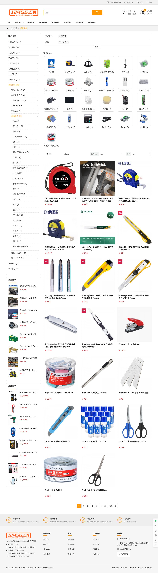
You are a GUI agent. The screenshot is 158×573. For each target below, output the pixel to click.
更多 (97, 47)
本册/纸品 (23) (17, 106)
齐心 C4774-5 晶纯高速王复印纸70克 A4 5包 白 (38, 334)
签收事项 (46, 554)
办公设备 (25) (13, 63)
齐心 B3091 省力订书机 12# (128, 344)
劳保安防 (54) (13, 58)
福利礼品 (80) (13, 269)
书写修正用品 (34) (18, 90)
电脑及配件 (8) (14, 69)
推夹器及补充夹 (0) (20, 168)
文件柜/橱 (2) (18, 173)
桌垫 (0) (16, 189)
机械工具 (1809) (14, 42)
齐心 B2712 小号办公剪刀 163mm (94, 490)
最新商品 (71, 544)
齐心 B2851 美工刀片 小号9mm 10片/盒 (133, 393)
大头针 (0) (17, 157)
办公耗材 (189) (14, 79)
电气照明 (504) (14, 47)
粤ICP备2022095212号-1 (44, 567)
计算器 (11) (17, 225)
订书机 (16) (17, 231)
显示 (128, 154)
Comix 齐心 (63, 42)
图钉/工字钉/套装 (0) (21, 152)
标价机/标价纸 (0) (20, 184)
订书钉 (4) (17, 236)
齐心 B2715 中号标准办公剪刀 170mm (132, 441)
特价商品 (71, 539)
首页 (8, 23)
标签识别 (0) (16, 111)
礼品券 (140, 567)
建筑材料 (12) (13, 264)
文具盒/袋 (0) (18, 178)
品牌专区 (79, 23)
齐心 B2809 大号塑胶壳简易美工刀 (57, 441)
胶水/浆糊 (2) (18, 220)
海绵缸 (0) (17, 199)
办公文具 (14, 28)
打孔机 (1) (17, 163)
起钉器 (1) (17, 241)
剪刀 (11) (16, 142)
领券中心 (67, 23)
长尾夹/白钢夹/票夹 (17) (22, 246)
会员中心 (96, 539)
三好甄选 (55, 23)
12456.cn (17, 567)
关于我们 (46, 539)
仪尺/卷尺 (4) (18, 126)
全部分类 (18, 23)
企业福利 (43, 23)
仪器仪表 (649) (14, 53)
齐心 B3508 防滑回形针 (53, 490)
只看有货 (62, 36)
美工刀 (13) (17, 210)
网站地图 (132, 567)
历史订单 (96, 544)
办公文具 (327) (14, 85)
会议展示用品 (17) (18, 95)
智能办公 (30, 23)
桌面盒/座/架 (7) (19, 194)
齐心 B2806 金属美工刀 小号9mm (94, 393)
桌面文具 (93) (16, 116)
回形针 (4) (17, 147)
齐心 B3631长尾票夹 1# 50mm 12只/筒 (59, 393)
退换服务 (124, 567)
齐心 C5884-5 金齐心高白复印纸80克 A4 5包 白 (38, 346)
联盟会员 (71, 554)
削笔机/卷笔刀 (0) (20, 137)
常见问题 (148, 567)
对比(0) (66, 154)
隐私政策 (46, 544)
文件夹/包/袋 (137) (18, 100)
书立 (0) (16, 121)
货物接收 (46, 549)
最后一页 (112, 506)
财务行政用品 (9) (18, 258)
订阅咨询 (96, 554)
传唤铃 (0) (17, 131)
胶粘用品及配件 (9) (18, 253)
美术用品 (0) (18, 215)
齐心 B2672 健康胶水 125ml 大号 (94, 441)
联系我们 (91, 23)
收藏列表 (96, 549)
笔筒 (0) (16, 205)
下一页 (103, 506)
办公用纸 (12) (13, 74)
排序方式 (94, 154)
